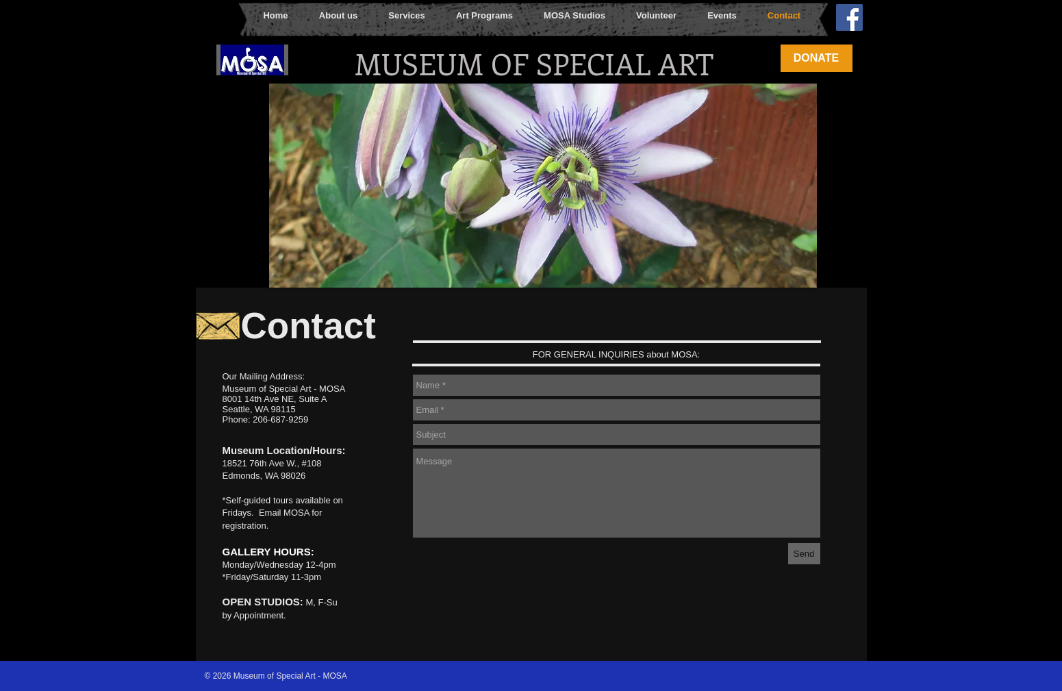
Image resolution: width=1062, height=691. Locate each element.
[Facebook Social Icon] (849, 17)
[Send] (804, 553)
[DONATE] (816, 58)
